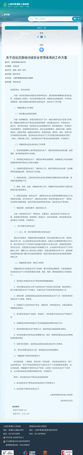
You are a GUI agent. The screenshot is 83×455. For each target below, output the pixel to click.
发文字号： (9, 67)
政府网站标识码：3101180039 (18, 442)
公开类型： (9, 63)
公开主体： (9, 75)
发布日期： (9, 79)
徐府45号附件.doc (20, 407)
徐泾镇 (34, 4)
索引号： (8, 59)
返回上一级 (41, 25)
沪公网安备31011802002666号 (16, 438)
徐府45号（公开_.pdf (21, 411)
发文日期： (9, 71)
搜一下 (76, 16)
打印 (41, 45)
